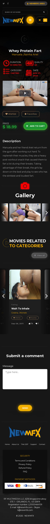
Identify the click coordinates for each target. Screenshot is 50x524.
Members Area (36, 3)
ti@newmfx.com (24, 507)
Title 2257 (24, 444)
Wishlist (10, 114)
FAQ (25, 471)
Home (7, 444)
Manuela (17, 54)
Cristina (15, 313)
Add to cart (35, 126)
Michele (23, 313)
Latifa (2, 313)
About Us (15, 444)
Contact (42, 444)
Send (25, 408)
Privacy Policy (25, 464)
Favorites (31, 114)
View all (39, 255)
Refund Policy (25, 468)
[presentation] (3, 212)
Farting (14, 305)
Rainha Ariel (31, 54)
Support (33, 444)
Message (8, 366)
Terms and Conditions (25, 461)
